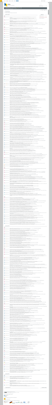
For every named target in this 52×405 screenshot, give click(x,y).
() (31, 23)
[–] (40, 14)
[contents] (17, 82)
